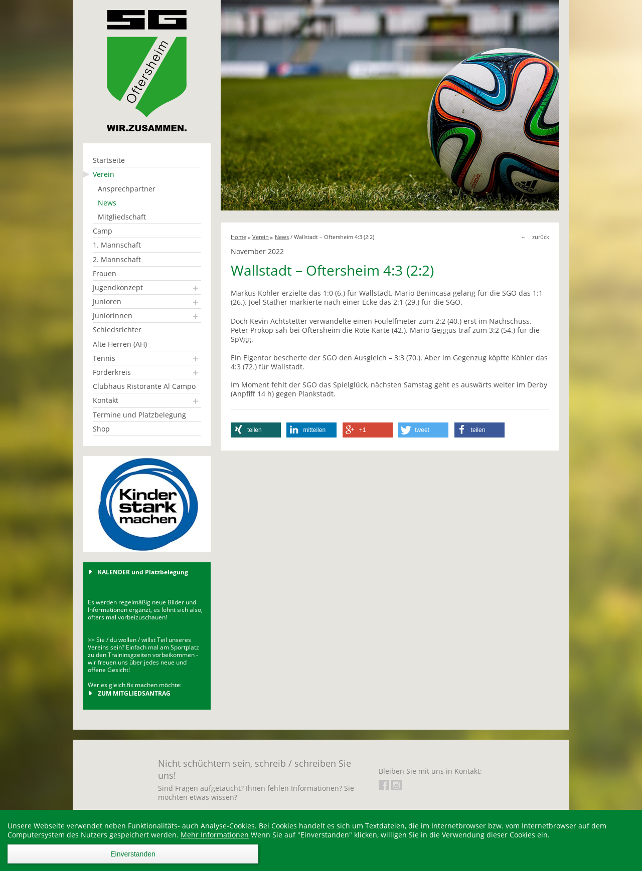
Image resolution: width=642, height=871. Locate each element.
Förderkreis (112, 372)
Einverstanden (132, 854)
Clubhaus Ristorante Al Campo (144, 386)
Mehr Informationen (215, 834)
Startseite (109, 160)
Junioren (107, 301)
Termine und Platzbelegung (139, 414)
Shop (101, 428)
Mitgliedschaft (122, 217)
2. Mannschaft (117, 259)
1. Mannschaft (117, 245)
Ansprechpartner (126, 188)
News (107, 202)
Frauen (104, 273)
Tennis (104, 358)
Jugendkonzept (118, 287)
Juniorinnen (112, 315)
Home (238, 237)
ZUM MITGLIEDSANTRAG (134, 693)
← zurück (535, 237)
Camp (102, 231)
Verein (103, 174)
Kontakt (105, 400)
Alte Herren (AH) (120, 344)
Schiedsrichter (117, 329)
